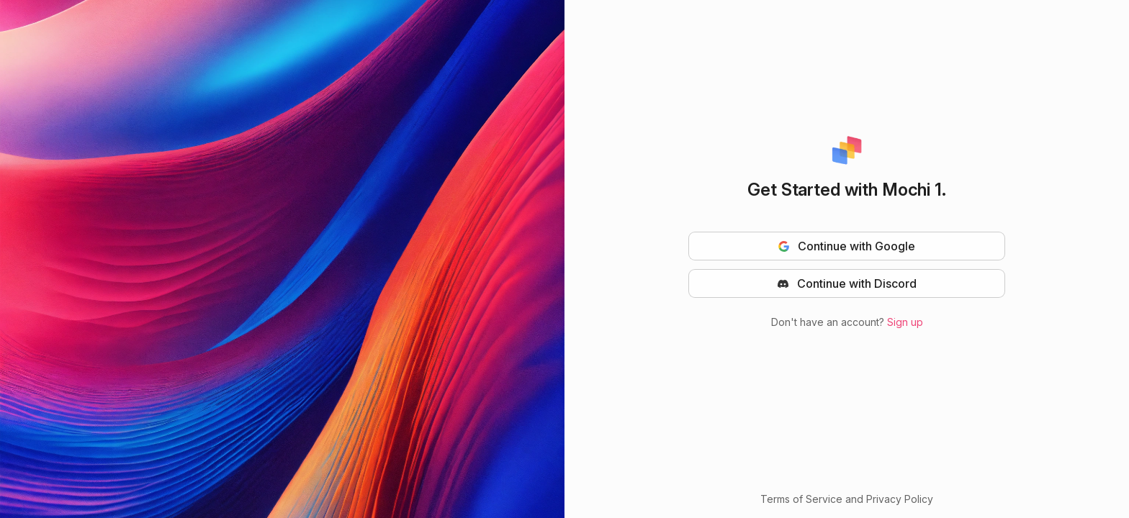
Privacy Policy (899, 499)
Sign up (905, 322)
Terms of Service (801, 499)
